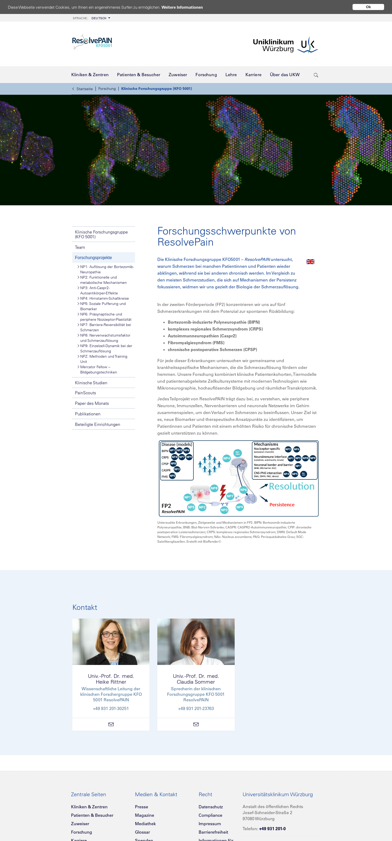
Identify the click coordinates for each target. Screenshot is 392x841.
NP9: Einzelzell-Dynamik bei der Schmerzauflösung (105, 348)
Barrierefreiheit (213, 832)
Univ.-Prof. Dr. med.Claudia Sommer (196, 679)
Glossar (142, 832)
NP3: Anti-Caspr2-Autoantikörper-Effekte (98, 290)
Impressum (210, 823)
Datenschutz (211, 806)
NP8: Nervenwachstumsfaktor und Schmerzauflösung (104, 338)
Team (80, 247)
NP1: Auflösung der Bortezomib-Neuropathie (106, 269)
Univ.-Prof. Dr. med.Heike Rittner (111, 679)
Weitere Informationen (182, 7)
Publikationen (87, 413)
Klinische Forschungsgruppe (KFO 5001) (156, 88)
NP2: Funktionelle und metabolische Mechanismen (102, 280)
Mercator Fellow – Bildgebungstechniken (97, 369)
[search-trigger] (316, 74)
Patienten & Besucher (92, 815)
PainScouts (85, 392)
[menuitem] (91, 18)
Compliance (210, 815)
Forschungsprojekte (93, 257)
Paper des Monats (92, 403)
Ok (368, 6)
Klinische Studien (91, 382)
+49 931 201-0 (272, 828)
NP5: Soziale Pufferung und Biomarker (102, 306)
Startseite (82, 88)
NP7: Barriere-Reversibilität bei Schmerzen (104, 327)
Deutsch (90, 18)
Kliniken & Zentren (89, 806)
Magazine (144, 815)
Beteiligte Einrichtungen (97, 424)
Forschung (107, 88)
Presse (141, 806)
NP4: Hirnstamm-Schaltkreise (103, 298)
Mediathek (145, 823)
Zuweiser (80, 823)
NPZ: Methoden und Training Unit (102, 359)
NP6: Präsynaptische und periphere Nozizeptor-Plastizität (105, 317)
